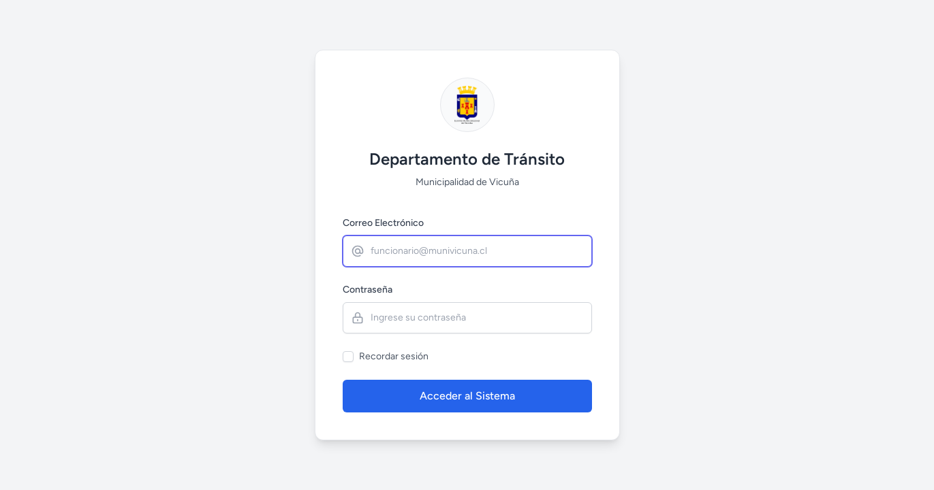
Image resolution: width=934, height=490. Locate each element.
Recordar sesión (394, 356)
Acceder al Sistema (467, 395)
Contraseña (367, 289)
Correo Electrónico (383, 223)
